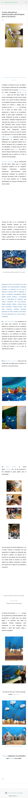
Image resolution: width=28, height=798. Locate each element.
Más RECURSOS (14, 600)
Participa (4, 756)
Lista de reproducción (8, 161)
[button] (3, 20)
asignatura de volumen (11, 361)
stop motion (15, 107)
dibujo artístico (9, 137)
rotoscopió (8, 469)
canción (16, 149)
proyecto (11, 758)
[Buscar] (26, 2)
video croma (16, 694)
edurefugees (22, 90)
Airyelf (18, 795)
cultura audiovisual (9, 321)
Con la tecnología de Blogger (14, 793)
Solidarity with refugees (10, 2)
